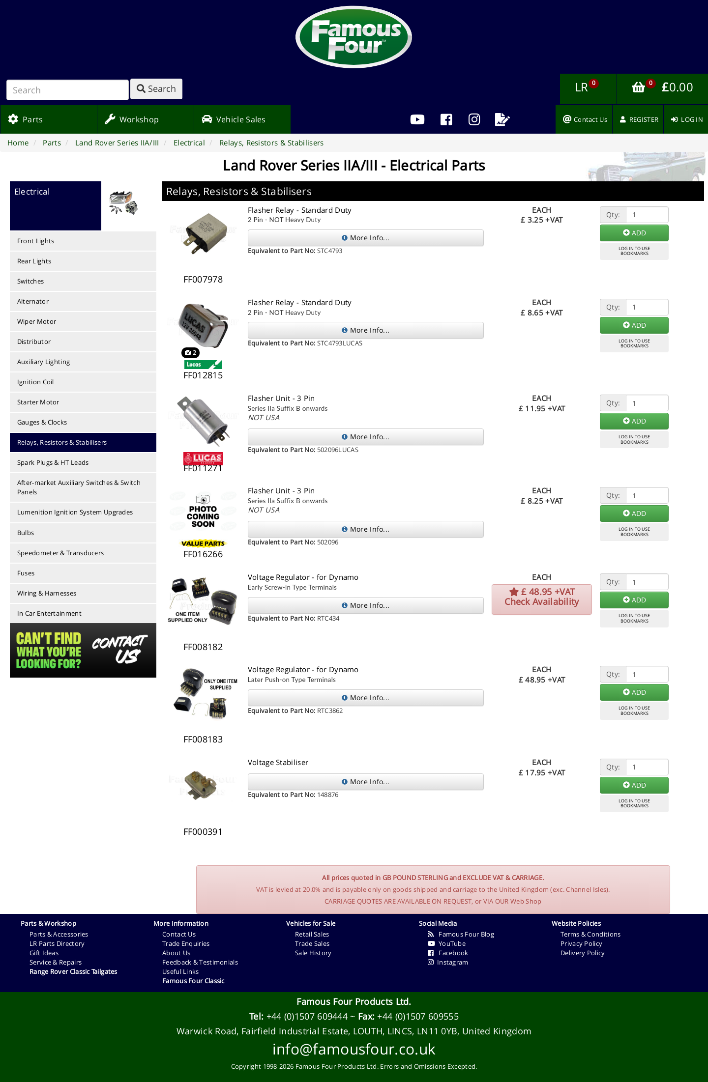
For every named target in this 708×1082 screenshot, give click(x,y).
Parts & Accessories (59, 934)
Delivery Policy (582, 952)
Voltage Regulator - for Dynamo (303, 577)
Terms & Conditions (590, 934)
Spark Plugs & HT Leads (53, 462)
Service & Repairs (56, 962)
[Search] (67, 90)
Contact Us (179, 934)
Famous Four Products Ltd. (354, 1001)
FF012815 (203, 375)
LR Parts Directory (57, 943)
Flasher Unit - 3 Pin (281, 398)
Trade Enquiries (186, 943)
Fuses (26, 573)
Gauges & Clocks (42, 422)
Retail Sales (312, 934)
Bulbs (25, 532)
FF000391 (203, 831)
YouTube (447, 943)
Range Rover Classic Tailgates (74, 971)
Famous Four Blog (461, 934)
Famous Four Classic (193, 980)
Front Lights (36, 240)
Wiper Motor (36, 321)
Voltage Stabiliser (278, 762)
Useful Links (180, 971)
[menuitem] (446, 119)
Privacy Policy (581, 943)
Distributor (34, 341)
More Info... (365, 237)
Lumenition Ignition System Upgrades (75, 512)
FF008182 (203, 647)
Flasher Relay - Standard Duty (300, 210)
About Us (176, 952)
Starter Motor (38, 402)
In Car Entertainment (49, 613)
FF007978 (203, 279)
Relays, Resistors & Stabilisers (62, 442)
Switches (30, 281)
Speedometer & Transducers (60, 552)
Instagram (448, 962)
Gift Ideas (44, 952)
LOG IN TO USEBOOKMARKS (634, 251)
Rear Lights (34, 260)
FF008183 (203, 739)
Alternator (33, 301)
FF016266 (203, 554)
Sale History (313, 952)
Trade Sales (312, 943)
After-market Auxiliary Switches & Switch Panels (79, 487)
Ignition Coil (35, 381)
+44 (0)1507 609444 (307, 1016)
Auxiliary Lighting (43, 361)
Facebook (448, 952)
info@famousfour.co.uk (354, 1049)
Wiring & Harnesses (46, 593)
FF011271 (203, 468)
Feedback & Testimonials (200, 962)
